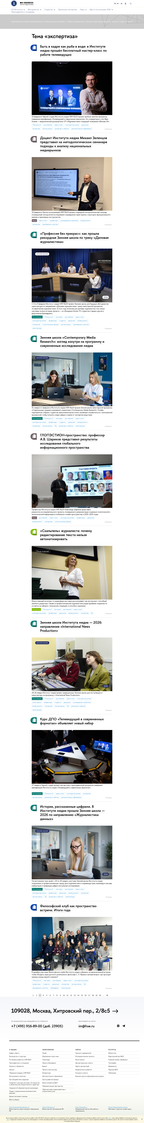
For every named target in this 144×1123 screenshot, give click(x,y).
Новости (129, 21)
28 (107, 995)
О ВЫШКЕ (13, 1050)
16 (85, 995)
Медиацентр (112, 1066)
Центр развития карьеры (50, 1079)
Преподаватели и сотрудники (22, 12)
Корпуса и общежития (16, 1066)
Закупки (11, 1070)
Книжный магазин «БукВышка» (118, 1060)
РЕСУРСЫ (112, 1050)
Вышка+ (44, 1066)
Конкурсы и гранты (81, 1073)
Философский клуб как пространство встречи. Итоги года (68, 908)
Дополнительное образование (52, 1076)
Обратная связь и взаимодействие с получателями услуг (54, 1090)
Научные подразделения (83, 1053)
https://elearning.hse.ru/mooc (118, 1107)
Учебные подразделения (76, 21)
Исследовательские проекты (84, 1056)
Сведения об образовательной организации (23, 1088)
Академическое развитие (83, 1070)
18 (93, 995)
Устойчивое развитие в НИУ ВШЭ (20, 1060)
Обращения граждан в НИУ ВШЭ (19, 1073)
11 (67, 995)
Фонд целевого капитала (17, 1076)
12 (71, 995)
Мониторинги (79, 1060)
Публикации (112, 1073)
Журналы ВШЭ (113, 1070)
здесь (109, 1118)
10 (64, 995)
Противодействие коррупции (19, 1079)
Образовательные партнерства (52, 1086)
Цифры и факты (14, 1053)
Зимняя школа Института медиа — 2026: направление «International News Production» (71, 626)
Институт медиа (118, 21)
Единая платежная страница (18, 1096)
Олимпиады (46, 1060)
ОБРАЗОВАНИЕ (48, 1050)
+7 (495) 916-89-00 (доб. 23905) (37, 1026)
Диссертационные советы (84, 1063)
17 (89, 995)
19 (96, 995)
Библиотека (112, 1053)
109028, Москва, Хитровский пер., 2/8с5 (60, 1010)
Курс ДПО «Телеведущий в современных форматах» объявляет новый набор (72, 721)
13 (75, 995)
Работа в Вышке (14, 1100)
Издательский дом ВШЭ (116, 1056)
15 (82, 995)
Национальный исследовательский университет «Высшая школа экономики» (38, 21)
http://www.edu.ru (81, 1107)
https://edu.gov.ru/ (48, 1107)
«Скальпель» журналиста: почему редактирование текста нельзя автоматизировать (66, 534)
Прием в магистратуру (49, 1070)
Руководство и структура (17, 1056)
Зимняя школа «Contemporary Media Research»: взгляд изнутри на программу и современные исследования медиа (72, 341)
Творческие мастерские (67, 9)
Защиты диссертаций (82, 1066)
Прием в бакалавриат (49, 1063)
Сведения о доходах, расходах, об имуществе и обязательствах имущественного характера (24, 1083)
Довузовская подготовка (50, 1056)
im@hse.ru (86, 1026)
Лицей (44, 1053)
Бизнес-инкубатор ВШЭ (50, 1083)
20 (100, 995)
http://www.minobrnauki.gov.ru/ (19, 1107)
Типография (112, 1063)
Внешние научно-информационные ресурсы (89, 1076)
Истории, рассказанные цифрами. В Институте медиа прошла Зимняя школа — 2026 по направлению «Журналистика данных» (72, 812)
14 (78, 995)
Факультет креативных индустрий (98, 21)
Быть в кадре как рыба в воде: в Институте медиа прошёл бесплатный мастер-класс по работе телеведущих (73, 50)
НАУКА (78, 1050)
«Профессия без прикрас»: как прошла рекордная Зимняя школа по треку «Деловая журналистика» (74, 237)
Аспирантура (46, 1073)
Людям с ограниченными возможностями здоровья (22, 1092)
